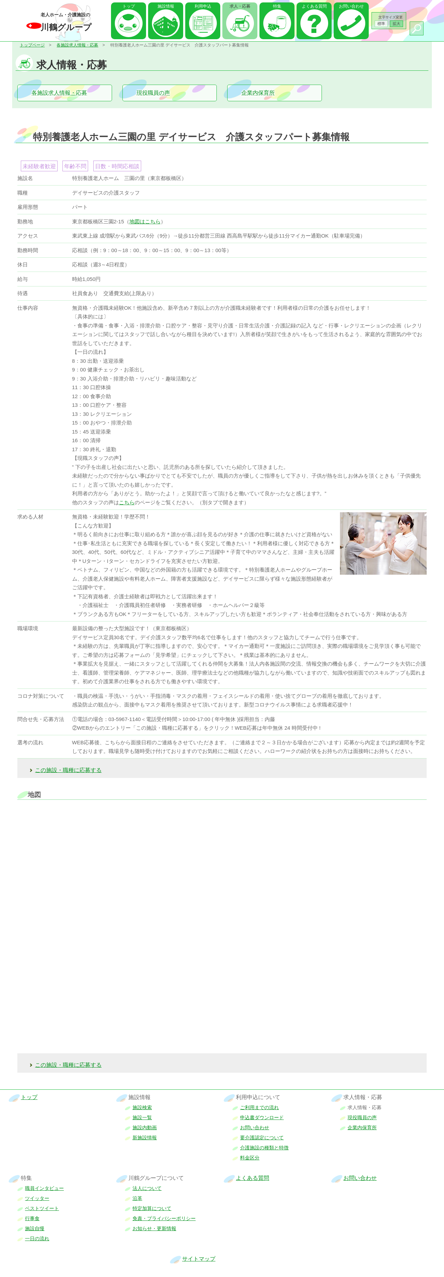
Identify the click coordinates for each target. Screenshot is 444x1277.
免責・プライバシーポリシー (164, 1218)
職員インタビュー (44, 1188)
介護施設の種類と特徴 (264, 1147)
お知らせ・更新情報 (154, 1228)
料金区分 (249, 1157)
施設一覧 (142, 1117)
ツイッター (37, 1198)
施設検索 (142, 1107)
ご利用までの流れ (259, 1107)
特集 (277, 6)
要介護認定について (262, 1137)
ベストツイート (42, 1208)
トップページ (32, 45)
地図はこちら (145, 221)
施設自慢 (34, 1228)
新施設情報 (145, 1137)
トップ (128, 6)
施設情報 (165, 6)
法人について (147, 1188)
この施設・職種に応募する (68, 770)
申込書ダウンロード (262, 1117)
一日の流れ (37, 1238)
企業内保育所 (258, 93)
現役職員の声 (153, 93)
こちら (127, 502)
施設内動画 (145, 1127)
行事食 (32, 1218)
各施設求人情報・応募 (77, 45)
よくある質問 (314, 6)
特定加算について (152, 1208)
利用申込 (203, 6)
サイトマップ (198, 1259)
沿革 (137, 1198)
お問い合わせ (351, 6)
